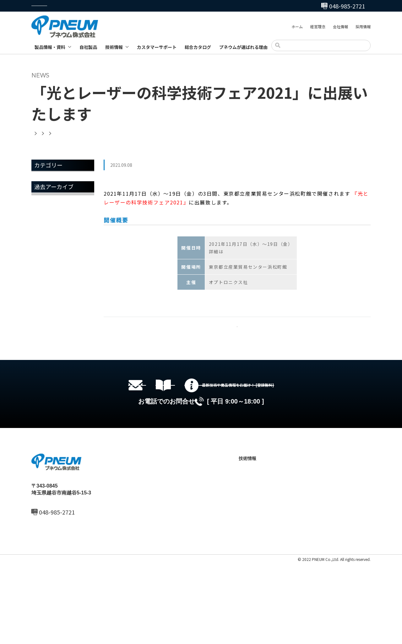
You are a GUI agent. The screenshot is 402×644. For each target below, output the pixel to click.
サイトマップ (85, 639)
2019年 (43, 327)
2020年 (43, 311)
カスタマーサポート (157, 47)
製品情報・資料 (50, 47)
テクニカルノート (262, 569)
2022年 (43, 279)
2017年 (43, 359)
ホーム (297, 27)
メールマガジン (52, 210)
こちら (231, 251)
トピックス (47, 194)
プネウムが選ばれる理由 (243, 47)
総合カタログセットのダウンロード (210, 444)
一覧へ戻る (237, 334)
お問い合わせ (315, 569)
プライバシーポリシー (50, 639)
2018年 (43, 343)
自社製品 (88, 47)
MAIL (45, 600)
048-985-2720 (233, 6)
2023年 (43, 263)
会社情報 (340, 27)
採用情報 (363, 27)
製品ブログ (256, 580)
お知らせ (45, 178)
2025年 (43, 247)
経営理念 (317, 27)
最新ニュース (189, 548)
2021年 (43, 295)
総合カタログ (198, 47)
